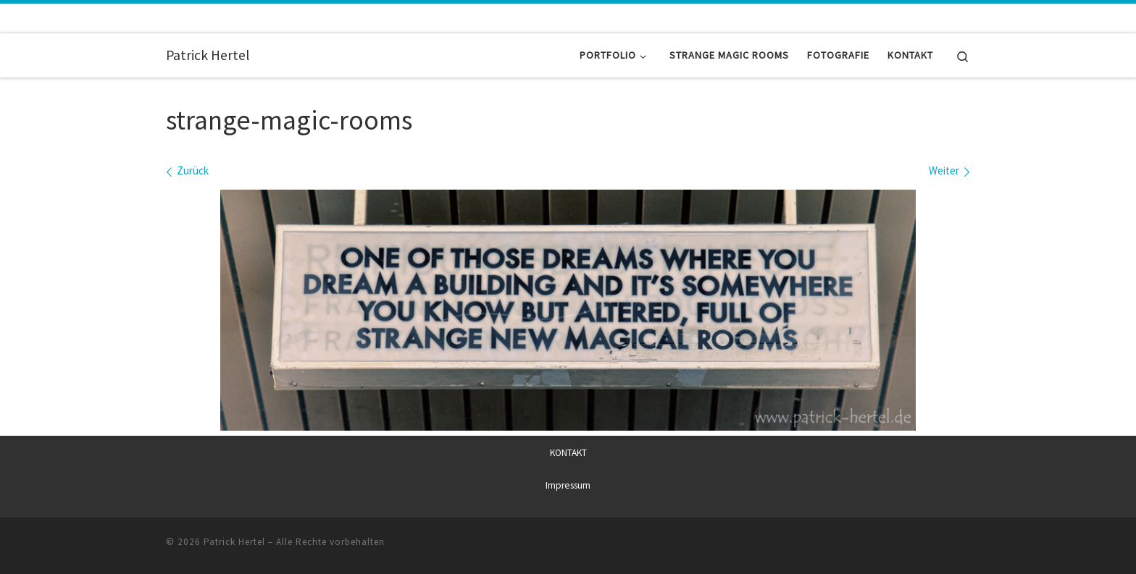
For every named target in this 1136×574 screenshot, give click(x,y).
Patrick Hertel (234, 542)
